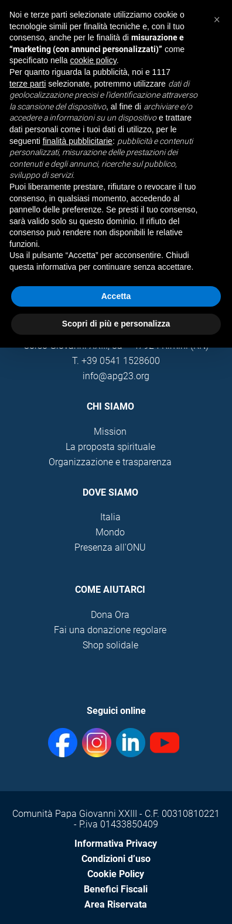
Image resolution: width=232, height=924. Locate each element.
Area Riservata (115, 904)
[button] (216, 18)
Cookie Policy (115, 874)
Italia (110, 517)
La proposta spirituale (110, 446)
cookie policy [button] (93, 60)
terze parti (27, 83)
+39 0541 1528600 (120, 360)
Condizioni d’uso (116, 858)
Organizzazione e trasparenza (110, 462)
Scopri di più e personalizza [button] (116, 323)
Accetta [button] (116, 296)
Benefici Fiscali (116, 889)
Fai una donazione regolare (110, 630)
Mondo (110, 532)
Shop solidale (110, 645)
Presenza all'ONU (110, 547)
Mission (110, 431)
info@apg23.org (116, 376)
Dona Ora (110, 614)
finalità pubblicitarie (77, 141)
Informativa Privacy (115, 843)
